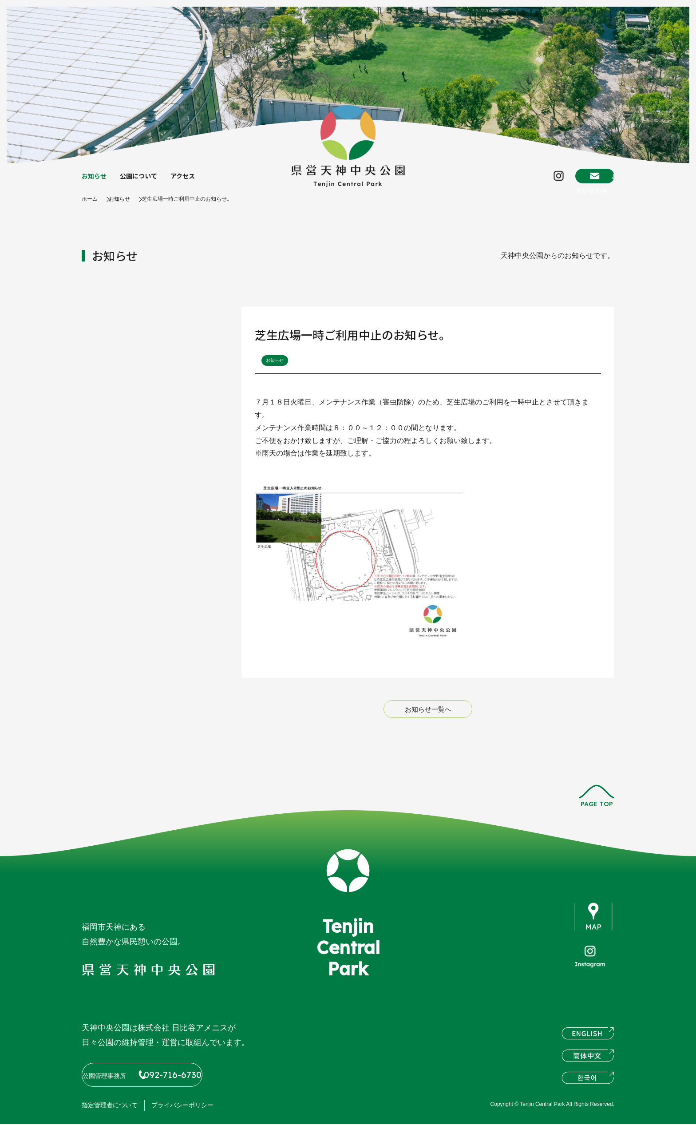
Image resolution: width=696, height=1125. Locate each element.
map (593, 926)
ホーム (91, 207)
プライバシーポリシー (182, 1105)
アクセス (193, 180)
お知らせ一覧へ (428, 718)
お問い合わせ (579, 180)
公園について (144, 180)
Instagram (519, 180)
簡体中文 (587, 1061)
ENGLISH (587, 1039)
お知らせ (96, 180)
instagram (589, 970)
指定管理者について (110, 1105)
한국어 (587, 1083)
